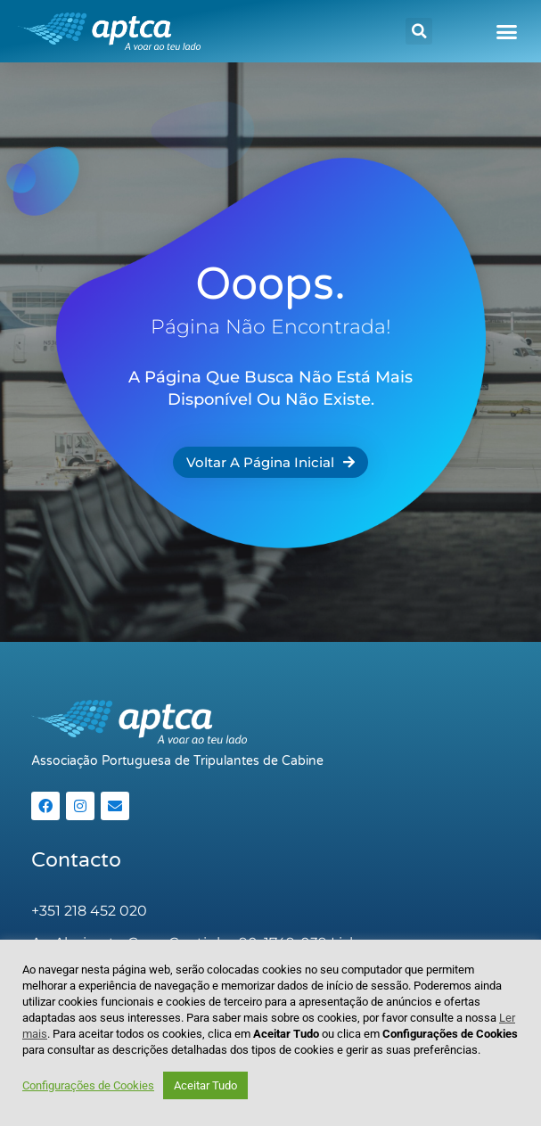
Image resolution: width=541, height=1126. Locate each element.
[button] (419, 31)
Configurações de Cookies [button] (88, 1085)
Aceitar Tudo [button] (205, 1085)
